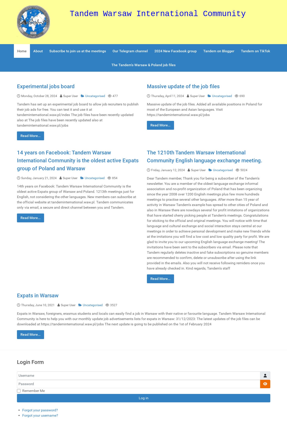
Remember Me (33, 391)
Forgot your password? (40, 410)
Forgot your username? (40, 415)
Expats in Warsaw (38, 295)
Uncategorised (93, 96)
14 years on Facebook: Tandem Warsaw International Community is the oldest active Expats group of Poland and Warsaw (78, 161)
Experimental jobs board (46, 86)
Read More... (30, 136)
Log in (143, 398)
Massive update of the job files (183, 86)
